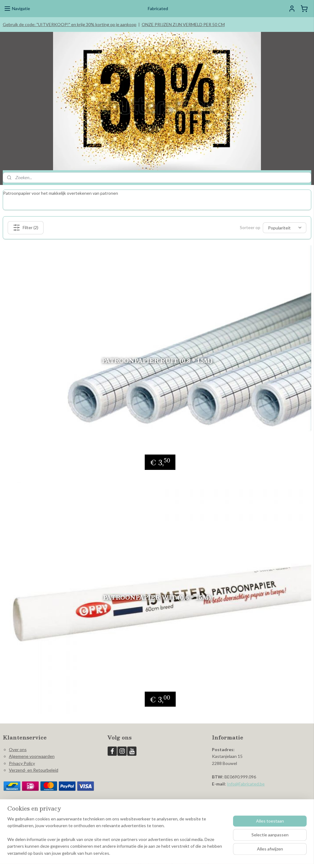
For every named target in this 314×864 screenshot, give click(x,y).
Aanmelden (18, 826)
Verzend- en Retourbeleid (33, 760)
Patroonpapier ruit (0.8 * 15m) (157, 351)
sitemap (133, 853)
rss (144, 853)
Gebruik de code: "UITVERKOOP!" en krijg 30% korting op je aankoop (69, 24)
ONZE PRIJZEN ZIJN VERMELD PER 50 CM (183, 24)
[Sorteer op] (284, 218)
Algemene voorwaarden (32, 746)
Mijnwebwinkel (216, 853)
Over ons (18, 740)
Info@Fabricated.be (246, 774)
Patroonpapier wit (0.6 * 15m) (157, 588)
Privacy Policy (22, 753)
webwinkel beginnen (165, 853)
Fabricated (121, 800)
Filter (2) (25, 218)
